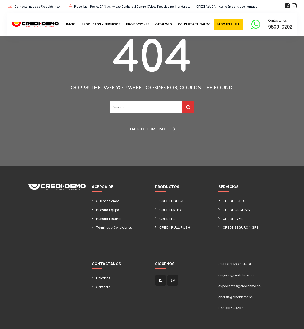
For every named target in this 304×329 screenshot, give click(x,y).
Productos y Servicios (100, 24)
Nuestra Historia (108, 218)
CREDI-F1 (167, 218)
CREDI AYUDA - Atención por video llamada (227, 6)
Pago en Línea (228, 24)
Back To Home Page (149, 129)
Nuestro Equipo (107, 210)
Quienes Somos (107, 201)
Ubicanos (103, 278)
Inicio (71, 24)
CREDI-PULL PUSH (174, 227)
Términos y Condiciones (114, 227)
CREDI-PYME (233, 218)
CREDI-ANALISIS (236, 210)
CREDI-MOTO (170, 210)
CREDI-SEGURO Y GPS (241, 227)
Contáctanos (280, 24)
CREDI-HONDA (171, 201)
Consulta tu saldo (194, 24)
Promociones (137, 24)
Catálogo (163, 24)
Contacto (103, 287)
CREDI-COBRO (234, 201)
